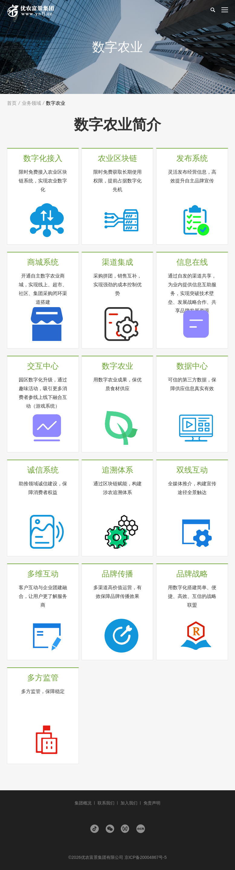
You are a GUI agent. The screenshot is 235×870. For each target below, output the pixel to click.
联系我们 (106, 803)
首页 (12, 103)
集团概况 (83, 803)
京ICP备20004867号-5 (145, 857)
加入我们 (129, 803)
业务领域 (31, 103)
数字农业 (55, 103)
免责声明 (151, 803)
